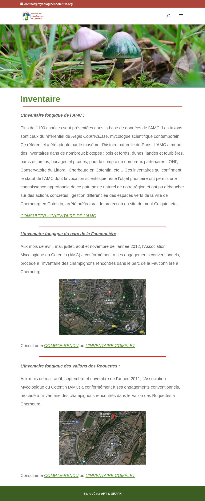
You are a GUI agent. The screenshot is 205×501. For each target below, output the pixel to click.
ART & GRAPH (111, 493)
